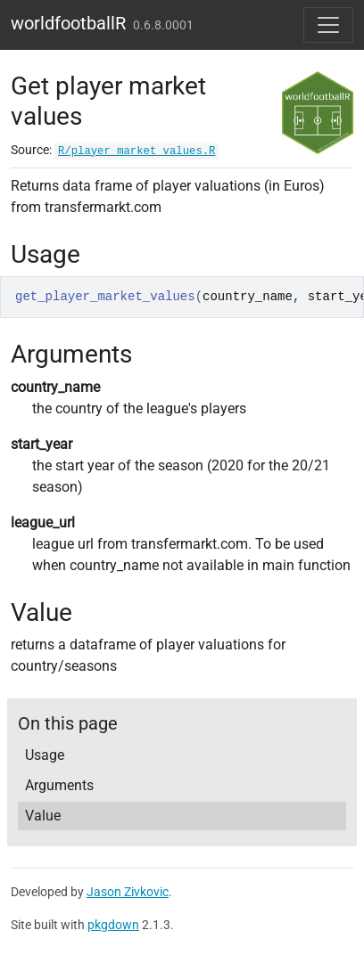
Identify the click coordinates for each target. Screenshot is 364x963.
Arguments (59, 785)
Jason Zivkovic (128, 892)
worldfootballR (68, 23)
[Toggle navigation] (328, 25)
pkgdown (113, 925)
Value (43, 815)
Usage (44, 755)
